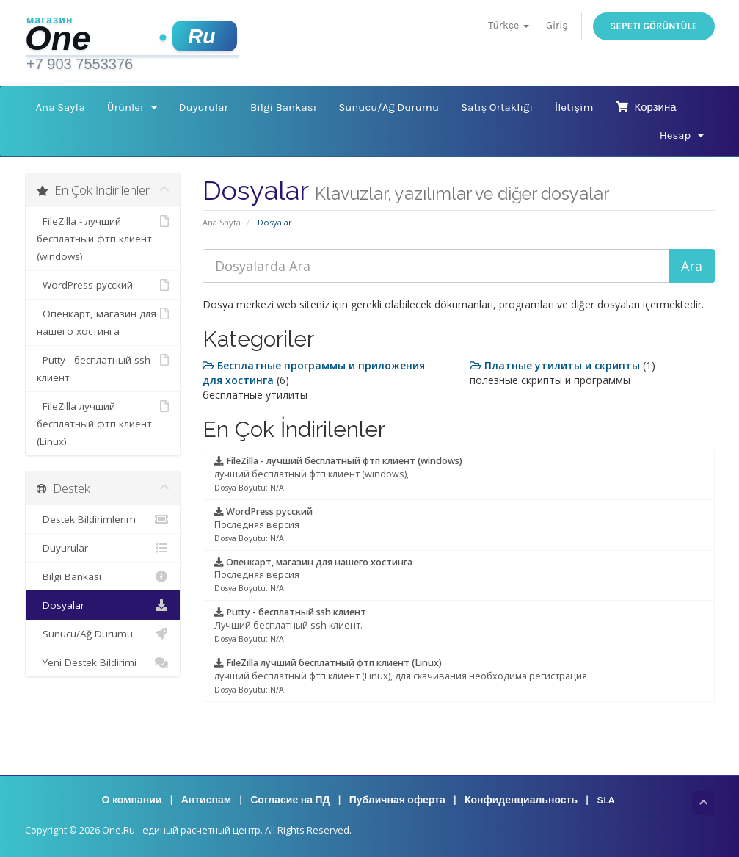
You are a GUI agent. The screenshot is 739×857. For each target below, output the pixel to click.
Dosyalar (103, 605)
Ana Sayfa (60, 107)
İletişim (574, 107)
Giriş (557, 25)
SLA (605, 800)
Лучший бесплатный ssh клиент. (290, 625)
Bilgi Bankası (283, 107)
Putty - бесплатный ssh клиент (103, 367)
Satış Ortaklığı (497, 107)
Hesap (682, 135)
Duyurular (203, 107)
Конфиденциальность (521, 800)
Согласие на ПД (290, 800)
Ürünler (132, 107)
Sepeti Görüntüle (654, 26)
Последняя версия (263, 524)
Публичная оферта (397, 800)
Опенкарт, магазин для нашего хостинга (103, 321)
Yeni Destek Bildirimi (103, 662)
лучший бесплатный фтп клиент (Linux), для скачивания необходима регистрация (400, 676)
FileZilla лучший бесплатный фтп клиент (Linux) (103, 422)
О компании (132, 800)
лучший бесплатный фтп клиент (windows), (338, 474)
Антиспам (206, 800)
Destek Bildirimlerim (103, 519)
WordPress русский (103, 285)
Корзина (646, 107)
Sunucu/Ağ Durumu (388, 107)
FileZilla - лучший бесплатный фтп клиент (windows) (103, 237)
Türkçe (508, 25)
